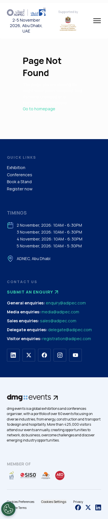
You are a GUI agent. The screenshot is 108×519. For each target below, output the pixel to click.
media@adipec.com (60, 312)
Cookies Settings (53, 501)
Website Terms (16, 508)
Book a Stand (19, 181)
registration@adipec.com (66, 338)
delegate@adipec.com (70, 329)
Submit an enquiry (33, 292)
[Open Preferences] (8, 509)
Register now (20, 189)
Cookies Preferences (20, 502)
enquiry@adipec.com (66, 303)
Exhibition (16, 167)
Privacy (78, 502)
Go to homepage (39, 108)
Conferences (19, 174)
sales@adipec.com (58, 320)
